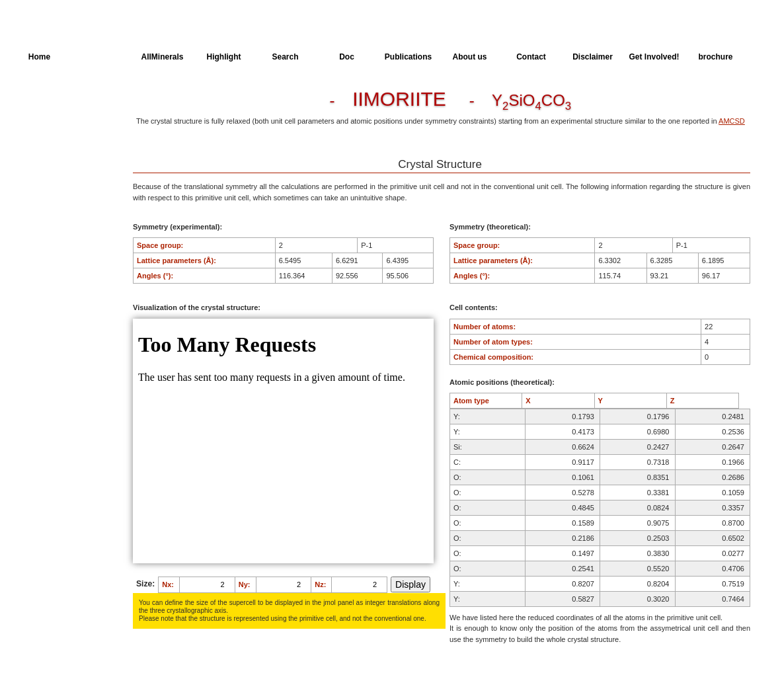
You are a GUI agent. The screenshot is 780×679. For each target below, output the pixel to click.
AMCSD (732, 121)
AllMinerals (162, 56)
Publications (408, 56)
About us (470, 56)
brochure (715, 56)
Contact (531, 56)
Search (285, 56)
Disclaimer (592, 56)
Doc (346, 56)
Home (39, 56)
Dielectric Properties (62, 152)
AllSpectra (100, 56)
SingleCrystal (51, 201)
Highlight (224, 56)
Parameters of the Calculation (58, 128)
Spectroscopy (52, 176)
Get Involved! (654, 56)
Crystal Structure (57, 103)
